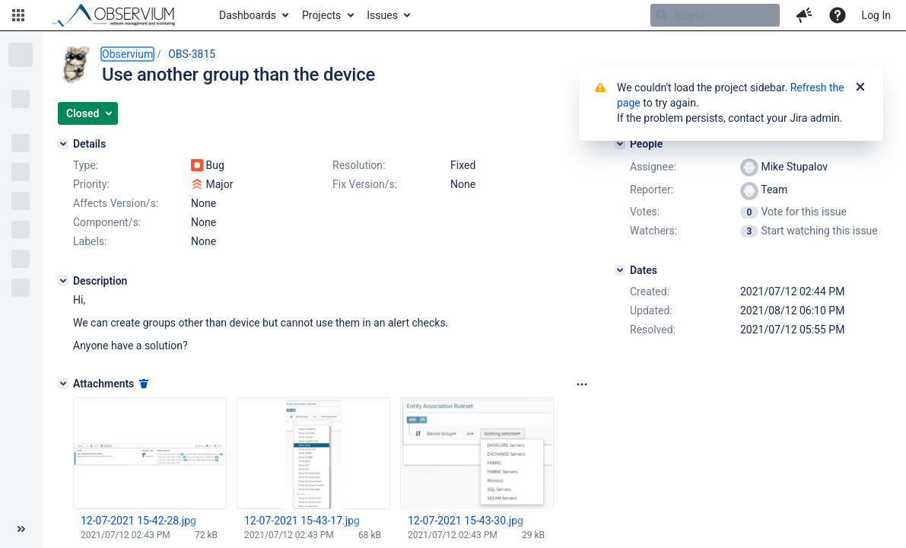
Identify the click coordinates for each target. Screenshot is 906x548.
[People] (620, 144)
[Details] (63, 144)
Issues (382, 15)
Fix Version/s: (364, 184)
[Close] (860, 87)
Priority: (91, 184)
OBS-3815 (191, 54)
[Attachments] (63, 383)
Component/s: (107, 222)
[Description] (63, 281)
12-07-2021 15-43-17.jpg (302, 521)
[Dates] (620, 270)
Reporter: (651, 189)
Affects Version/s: (115, 203)
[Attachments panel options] (582, 384)
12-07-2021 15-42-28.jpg (138, 521)
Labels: (89, 241)
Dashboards (247, 15)
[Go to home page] (120, 15)
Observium (127, 54)
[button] (18, 15)
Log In (876, 15)
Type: (85, 165)
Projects (321, 15)
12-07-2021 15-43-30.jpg (465, 521)
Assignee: (653, 167)
